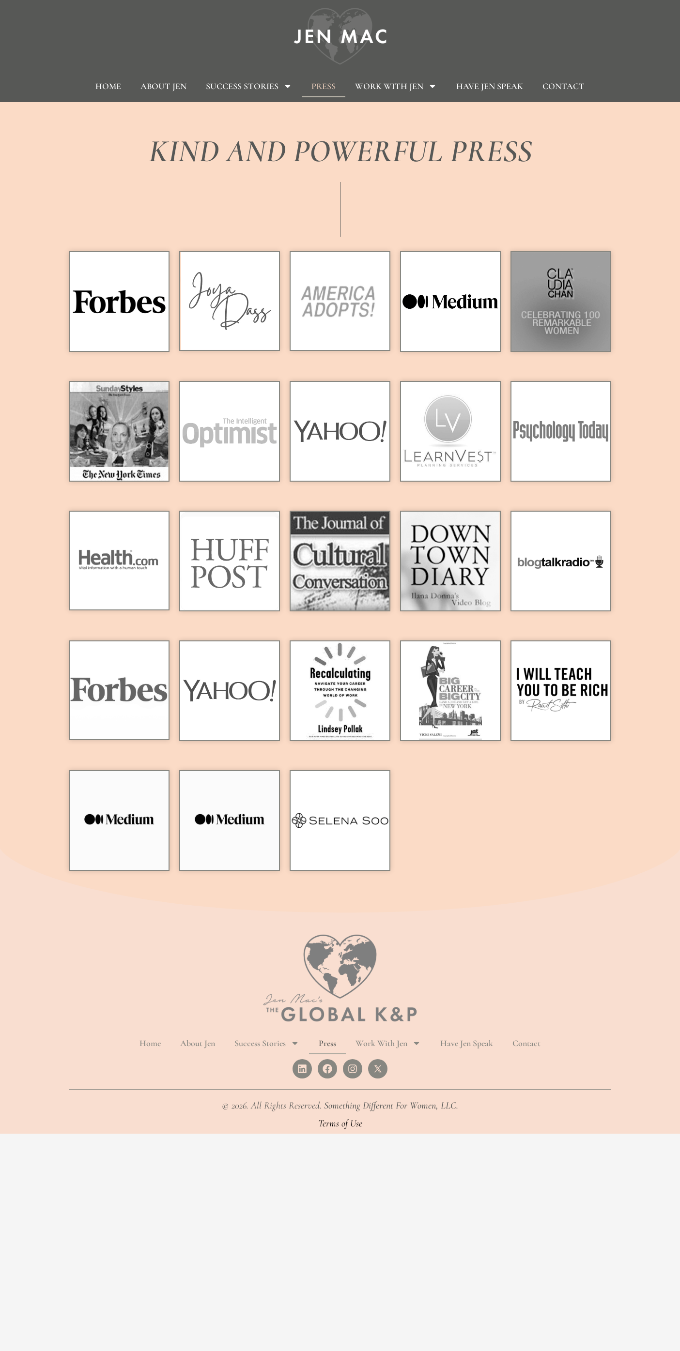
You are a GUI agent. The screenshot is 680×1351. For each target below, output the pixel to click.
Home (108, 86)
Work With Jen (396, 86)
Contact (563, 86)
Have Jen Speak (489, 86)
